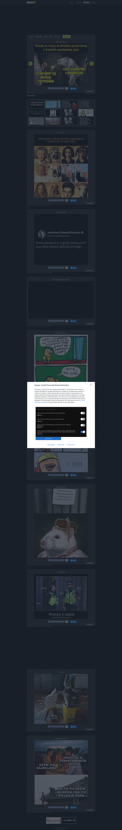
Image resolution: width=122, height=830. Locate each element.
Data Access (60, 444)
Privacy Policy (71, 444)
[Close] (91, 385)
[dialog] (61, 415)
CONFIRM (48, 438)
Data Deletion (51, 444)
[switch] (83, 413)
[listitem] (61, 409)
